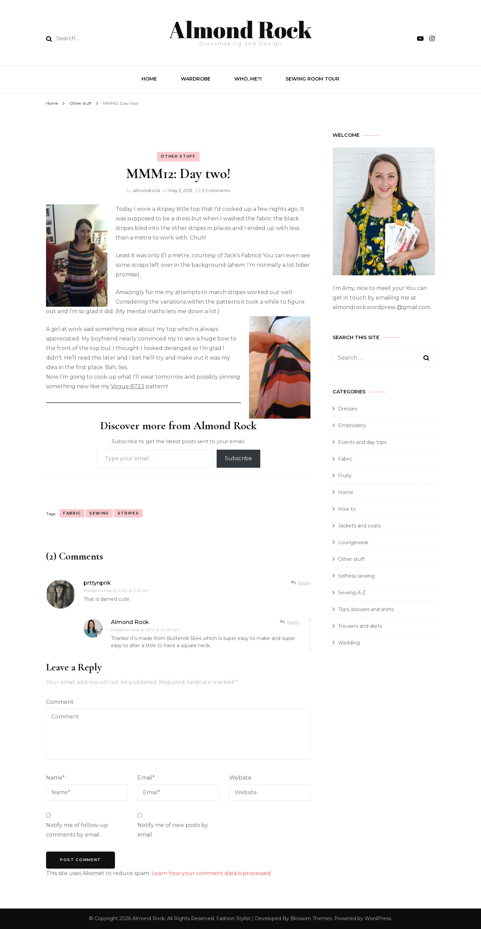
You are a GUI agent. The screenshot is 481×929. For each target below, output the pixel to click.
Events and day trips (362, 442)
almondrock (146, 190)
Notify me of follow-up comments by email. (77, 830)
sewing (99, 513)
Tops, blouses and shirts (366, 609)
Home (149, 79)
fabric (72, 513)
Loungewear (353, 542)
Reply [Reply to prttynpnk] (304, 582)
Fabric (345, 459)
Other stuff (178, 156)
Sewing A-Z (352, 593)
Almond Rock (240, 29)
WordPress (378, 918)
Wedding (349, 643)
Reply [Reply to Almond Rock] (293, 622)
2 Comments (216, 190)
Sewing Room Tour (312, 79)
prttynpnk (97, 583)
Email (146, 777)
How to (347, 509)
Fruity (345, 476)
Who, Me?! (248, 79)
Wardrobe (195, 79)
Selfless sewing (356, 576)
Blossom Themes (311, 918)
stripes (128, 513)
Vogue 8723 (127, 386)
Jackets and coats (359, 526)
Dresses (347, 409)
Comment (60, 702)
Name (55, 777)
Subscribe (238, 458)
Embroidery (352, 425)
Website (240, 777)
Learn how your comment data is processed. (211, 873)
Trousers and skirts (360, 626)
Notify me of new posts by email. (172, 830)
